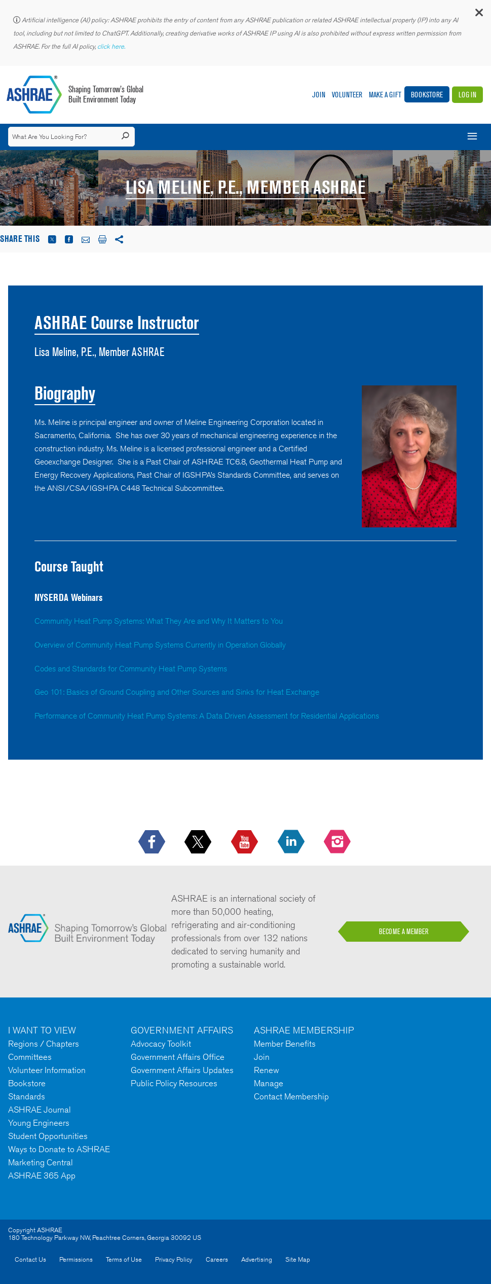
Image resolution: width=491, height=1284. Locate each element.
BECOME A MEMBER (404, 931)
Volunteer (347, 94)
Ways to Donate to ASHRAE (59, 1149)
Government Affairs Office (177, 1057)
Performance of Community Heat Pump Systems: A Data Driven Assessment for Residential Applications (206, 716)
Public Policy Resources (174, 1083)
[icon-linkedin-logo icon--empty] (292, 842)
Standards (26, 1096)
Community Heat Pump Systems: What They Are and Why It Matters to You (158, 621)
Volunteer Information (47, 1070)
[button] (478, 15)
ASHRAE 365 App (41, 1175)
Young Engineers (38, 1123)
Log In (467, 94)
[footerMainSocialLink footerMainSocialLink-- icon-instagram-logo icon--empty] (338, 842)
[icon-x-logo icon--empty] (198, 842)
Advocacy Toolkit (161, 1044)
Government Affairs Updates (182, 1070)
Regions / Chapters (43, 1044)
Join (318, 94)
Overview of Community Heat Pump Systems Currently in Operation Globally (160, 645)
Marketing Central (40, 1162)
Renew (266, 1070)
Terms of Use (124, 1259)
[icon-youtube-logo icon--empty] (245, 842)
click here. (112, 46)
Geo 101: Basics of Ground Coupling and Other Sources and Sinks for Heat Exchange (176, 692)
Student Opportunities (48, 1136)
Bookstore (427, 94)
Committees (30, 1057)
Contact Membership (291, 1096)
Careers (217, 1259)
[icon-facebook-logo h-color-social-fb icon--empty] (152, 842)
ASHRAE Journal (39, 1109)
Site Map (297, 1259)
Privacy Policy (174, 1259)
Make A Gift (385, 94)
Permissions (76, 1259)
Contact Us (30, 1259)
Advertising (256, 1259)
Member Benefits (285, 1044)
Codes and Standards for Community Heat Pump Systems (130, 668)
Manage (268, 1083)
